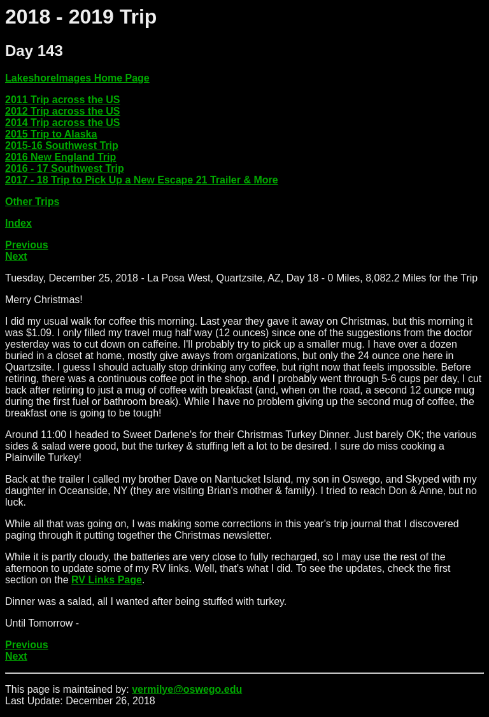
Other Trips (32, 201)
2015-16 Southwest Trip (61, 145)
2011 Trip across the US (62, 99)
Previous (26, 244)
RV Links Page (106, 579)
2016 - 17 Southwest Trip (64, 168)
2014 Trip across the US (62, 122)
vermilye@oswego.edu (187, 689)
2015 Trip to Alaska (51, 134)
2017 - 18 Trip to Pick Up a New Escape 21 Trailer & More (141, 179)
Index (18, 223)
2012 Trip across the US (62, 111)
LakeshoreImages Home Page (77, 78)
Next (16, 256)
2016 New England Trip (60, 157)
